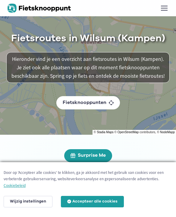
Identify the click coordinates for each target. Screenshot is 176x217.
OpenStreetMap (128, 132)
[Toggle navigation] (163, 8)
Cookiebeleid (15, 185)
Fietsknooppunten (88, 102)
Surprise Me (88, 155)
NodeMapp (167, 132)
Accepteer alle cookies (92, 201)
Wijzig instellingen (28, 201)
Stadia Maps (105, 132)
